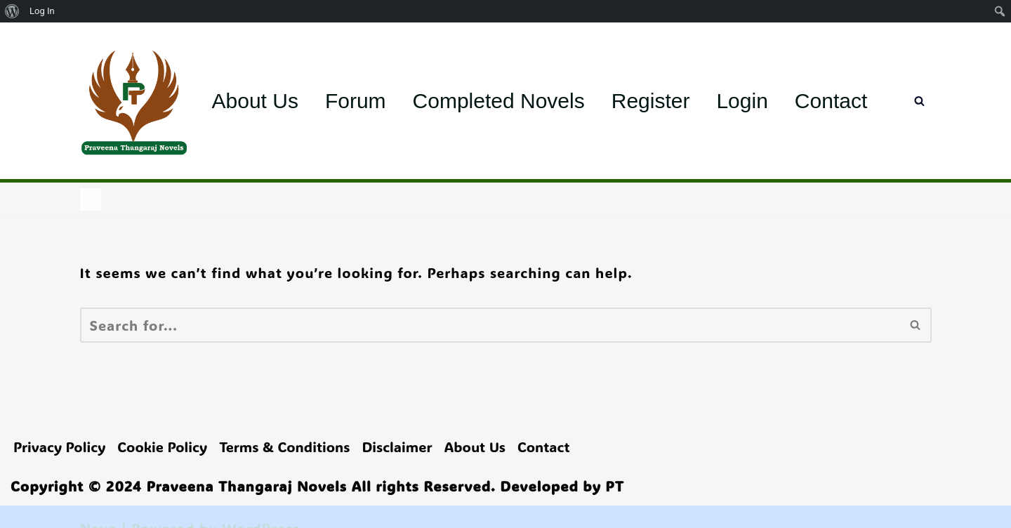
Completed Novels (499, 100)
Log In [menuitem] (42, 11)
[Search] (919, 100)
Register (651, 100)
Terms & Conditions (284, 446)
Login (741, 100)
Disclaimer (397, 446)
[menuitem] (12, 11)
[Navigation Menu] (90, 199)
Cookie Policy (162, 446)
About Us (255, 100)
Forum (355, 100)
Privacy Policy (59, 446)
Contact (831, 100)
